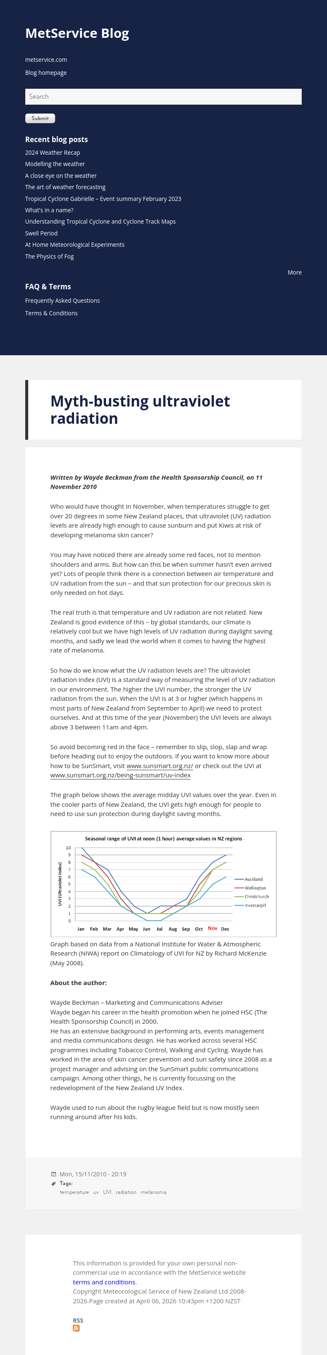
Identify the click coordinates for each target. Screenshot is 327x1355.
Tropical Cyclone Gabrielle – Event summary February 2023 (103, 199)
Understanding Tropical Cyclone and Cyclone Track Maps (100, 221)
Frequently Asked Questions (62, 300)
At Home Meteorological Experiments (75, 244)
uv (96, 1192)
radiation (126, 1192)
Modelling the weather (55, 164)
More (295, 272)
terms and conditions (104, 1282)
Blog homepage (46, 73)
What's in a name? (49, 210)
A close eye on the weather (61, 176)
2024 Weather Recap (52, 152)
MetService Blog (77, 33)
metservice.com (46, 59)
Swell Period (41, 233)
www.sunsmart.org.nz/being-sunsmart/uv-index (121, 775)
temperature (74, 1192)
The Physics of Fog (49, 256)
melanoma (154, 1192)
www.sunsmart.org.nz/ (160, 765)
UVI (107, 1192)
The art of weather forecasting (65, 187)
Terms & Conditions (51, 313)
